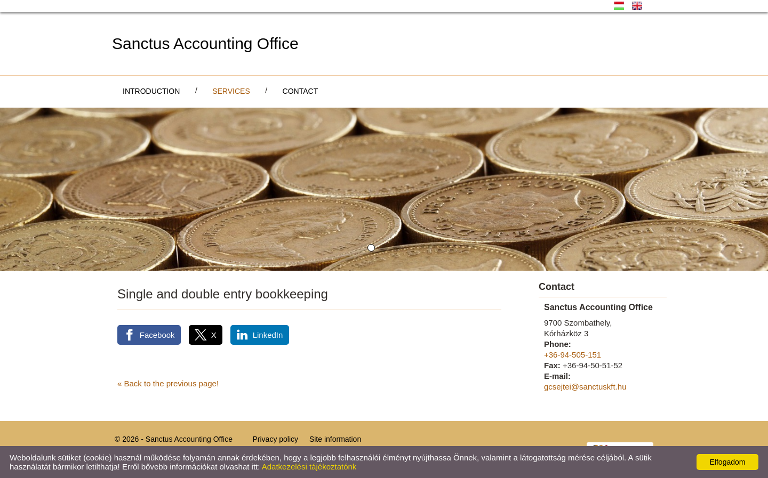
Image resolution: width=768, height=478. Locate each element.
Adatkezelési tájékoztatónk (309, 466)
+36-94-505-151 (572, 354)
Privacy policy (275, 439)
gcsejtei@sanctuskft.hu (585, 386)
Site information (335, 439)
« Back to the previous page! (168, 383)
